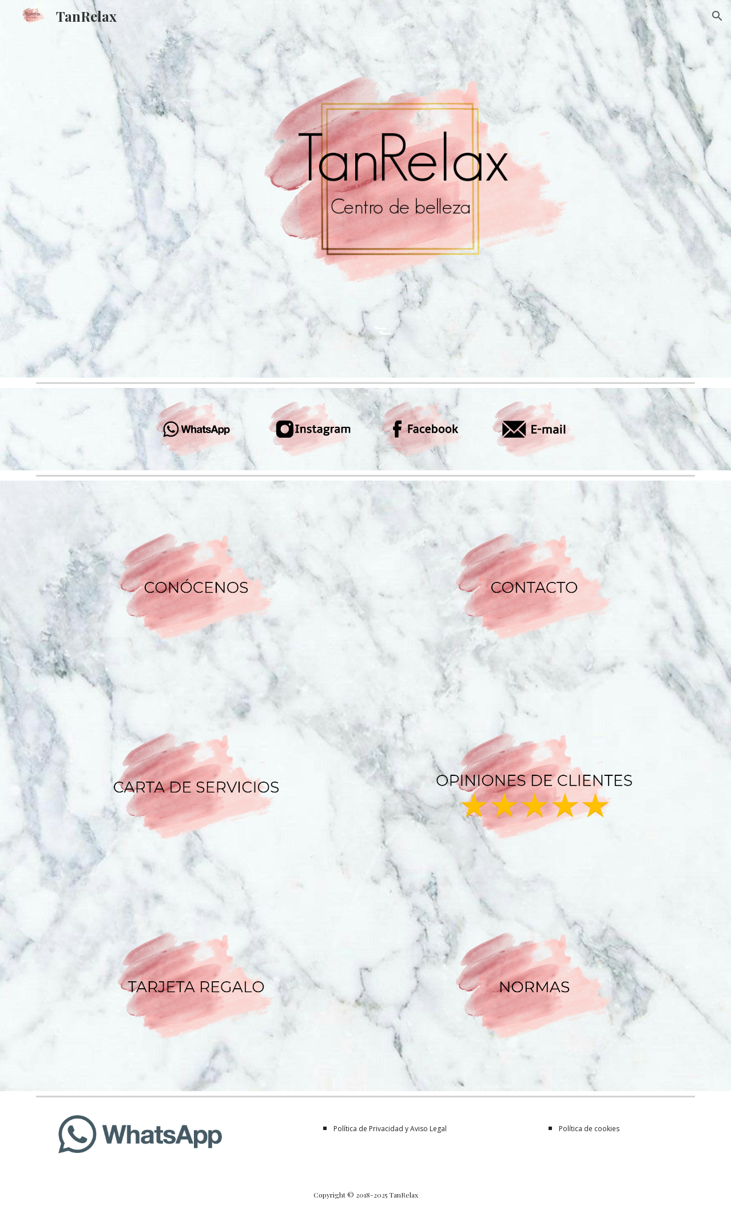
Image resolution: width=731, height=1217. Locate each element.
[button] (717, 16)
